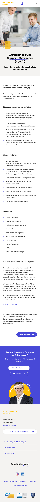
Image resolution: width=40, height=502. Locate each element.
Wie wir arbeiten (18, 368)
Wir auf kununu (8, 304)
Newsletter (13, 481)
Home (6, 481)
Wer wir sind (17, 374)
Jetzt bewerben (25, 334)
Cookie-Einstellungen (20, 485)
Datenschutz (23, 481)
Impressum (32, 481)
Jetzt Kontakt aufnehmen (19, 431)
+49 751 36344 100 (9, 425)
